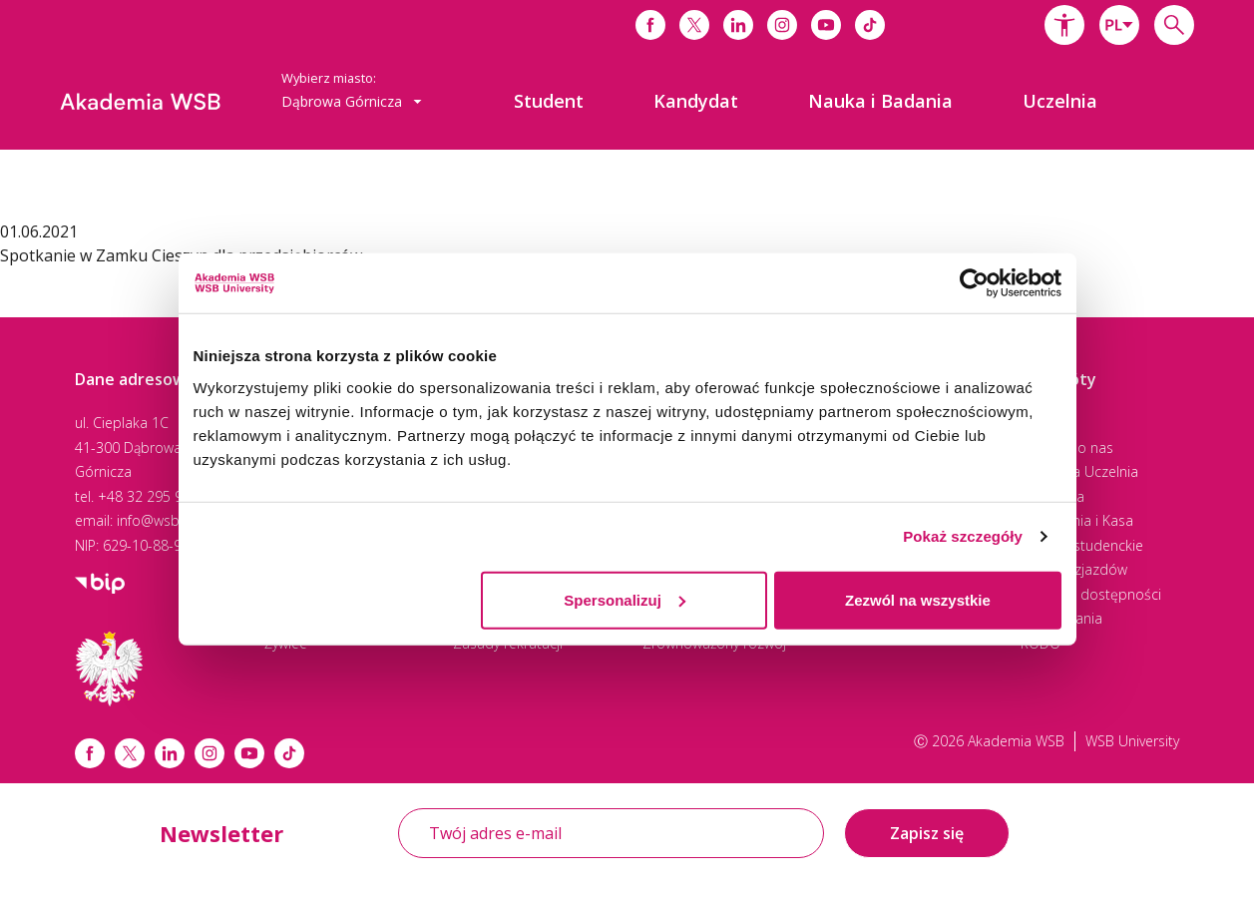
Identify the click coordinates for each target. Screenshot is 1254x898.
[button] (1064, 25)
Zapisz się (927, 833)
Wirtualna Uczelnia (1079, 471)
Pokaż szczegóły (963, 536)
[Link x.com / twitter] (130, 753)
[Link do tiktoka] (870, 25)
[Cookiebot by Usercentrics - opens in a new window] (974, 283)
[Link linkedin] (170, 753)
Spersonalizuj (624, 599)
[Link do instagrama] (782, 25)
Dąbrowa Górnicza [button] (351, 101)
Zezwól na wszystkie (918, 599)
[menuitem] (549, 101)
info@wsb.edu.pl (169, 520)
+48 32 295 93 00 (154, 496)
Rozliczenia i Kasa (1077, 520)
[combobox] (1119, 25)
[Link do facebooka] (650, 25)
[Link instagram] (209, 753)
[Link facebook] (90, 753)
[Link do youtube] (826, 25)
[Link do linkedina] (738, 25)
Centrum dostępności (1091, 594)
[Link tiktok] (289, 753)
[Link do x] (694, 25)
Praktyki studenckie (1082, 545)
